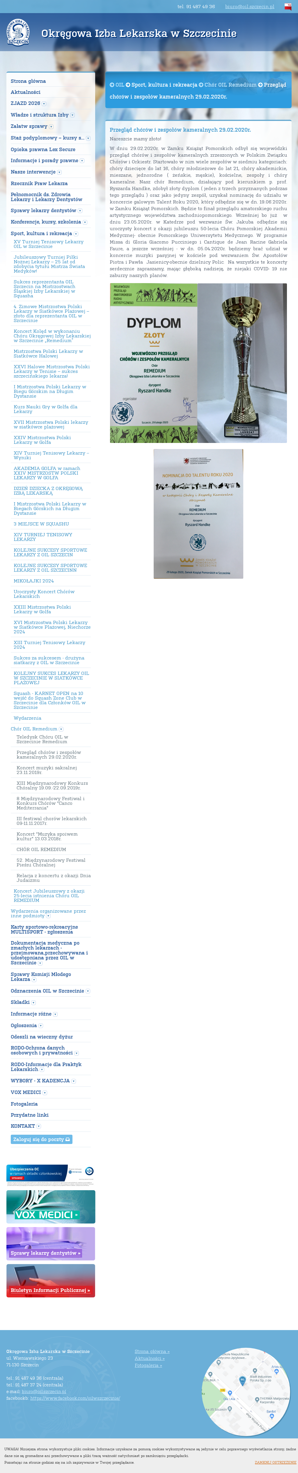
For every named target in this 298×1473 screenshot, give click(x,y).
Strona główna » (152, 1351)
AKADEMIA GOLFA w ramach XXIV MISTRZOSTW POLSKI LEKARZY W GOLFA (47, 473)
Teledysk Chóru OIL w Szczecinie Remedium (42, 739)
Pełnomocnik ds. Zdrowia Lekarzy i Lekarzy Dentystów (46, 197)
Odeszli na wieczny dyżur (42, 1036)
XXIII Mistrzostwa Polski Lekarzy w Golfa (42, 609)
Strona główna (28, 80)
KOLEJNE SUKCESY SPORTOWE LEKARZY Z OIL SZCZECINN (50, 567)
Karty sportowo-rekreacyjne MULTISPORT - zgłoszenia (44, 929)
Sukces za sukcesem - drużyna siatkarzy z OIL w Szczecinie (49, 660)
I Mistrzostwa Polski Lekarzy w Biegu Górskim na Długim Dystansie (50, 391)
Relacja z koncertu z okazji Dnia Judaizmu (54, 877)
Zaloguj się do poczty (41, 1139)
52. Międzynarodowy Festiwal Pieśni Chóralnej (51, 862)
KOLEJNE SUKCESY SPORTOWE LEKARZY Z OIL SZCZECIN (50, 552)
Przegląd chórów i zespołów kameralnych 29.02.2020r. (49, 754)
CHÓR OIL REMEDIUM (41, 849)
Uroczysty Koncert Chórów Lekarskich (44, 593)
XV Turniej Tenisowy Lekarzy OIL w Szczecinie (49, 244)
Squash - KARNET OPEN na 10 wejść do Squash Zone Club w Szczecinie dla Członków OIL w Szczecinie (50, 700)
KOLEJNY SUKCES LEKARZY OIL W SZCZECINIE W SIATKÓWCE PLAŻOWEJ (51, 678)
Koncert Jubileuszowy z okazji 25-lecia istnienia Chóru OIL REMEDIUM (49, 895)
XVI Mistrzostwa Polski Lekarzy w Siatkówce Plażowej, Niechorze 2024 (52, 627)
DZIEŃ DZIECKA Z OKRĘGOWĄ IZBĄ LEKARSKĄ (48, 490)
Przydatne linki (30, 1114)
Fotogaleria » (148, 1365)
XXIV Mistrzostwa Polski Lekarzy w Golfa (42, 439)
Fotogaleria (24, 1103)
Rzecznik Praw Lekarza (39, 183)
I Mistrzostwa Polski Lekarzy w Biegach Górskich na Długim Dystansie (50, 508)
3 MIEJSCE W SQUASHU (41, 523)
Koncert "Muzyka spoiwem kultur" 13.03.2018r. (47, 836)
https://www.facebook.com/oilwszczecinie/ (75, 1398)
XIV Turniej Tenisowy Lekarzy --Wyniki (51, 455)
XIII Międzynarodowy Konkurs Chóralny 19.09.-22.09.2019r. (52, 785)
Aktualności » (150, 1358)
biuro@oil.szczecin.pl (249, 6)
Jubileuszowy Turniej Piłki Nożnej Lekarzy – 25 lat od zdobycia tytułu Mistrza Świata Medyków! (49, 264)
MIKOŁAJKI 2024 (34, 580)
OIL (118, 84)
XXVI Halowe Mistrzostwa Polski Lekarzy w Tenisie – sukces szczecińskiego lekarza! (52, 371)
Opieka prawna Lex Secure (43, 149)
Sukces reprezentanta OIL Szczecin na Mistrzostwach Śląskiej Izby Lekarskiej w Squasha (44, 288)
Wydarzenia (27, 718)
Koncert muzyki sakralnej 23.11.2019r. (47, 770)
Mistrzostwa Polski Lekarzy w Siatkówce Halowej (48, 353)
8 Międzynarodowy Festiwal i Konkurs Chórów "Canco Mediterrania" (51, 803)
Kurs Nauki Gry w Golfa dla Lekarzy (45, 409)
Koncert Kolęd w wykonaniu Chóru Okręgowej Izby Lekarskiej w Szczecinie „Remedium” (52, 336)
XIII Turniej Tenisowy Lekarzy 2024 (49, 644)
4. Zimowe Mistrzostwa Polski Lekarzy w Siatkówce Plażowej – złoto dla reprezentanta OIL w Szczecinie (51, 313)
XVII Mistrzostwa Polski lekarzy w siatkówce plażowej (51, 424)
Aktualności (25, 92)
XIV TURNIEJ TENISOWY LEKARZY (43, 536)
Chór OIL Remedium (228, 84)
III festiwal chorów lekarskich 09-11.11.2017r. (52, 820)
